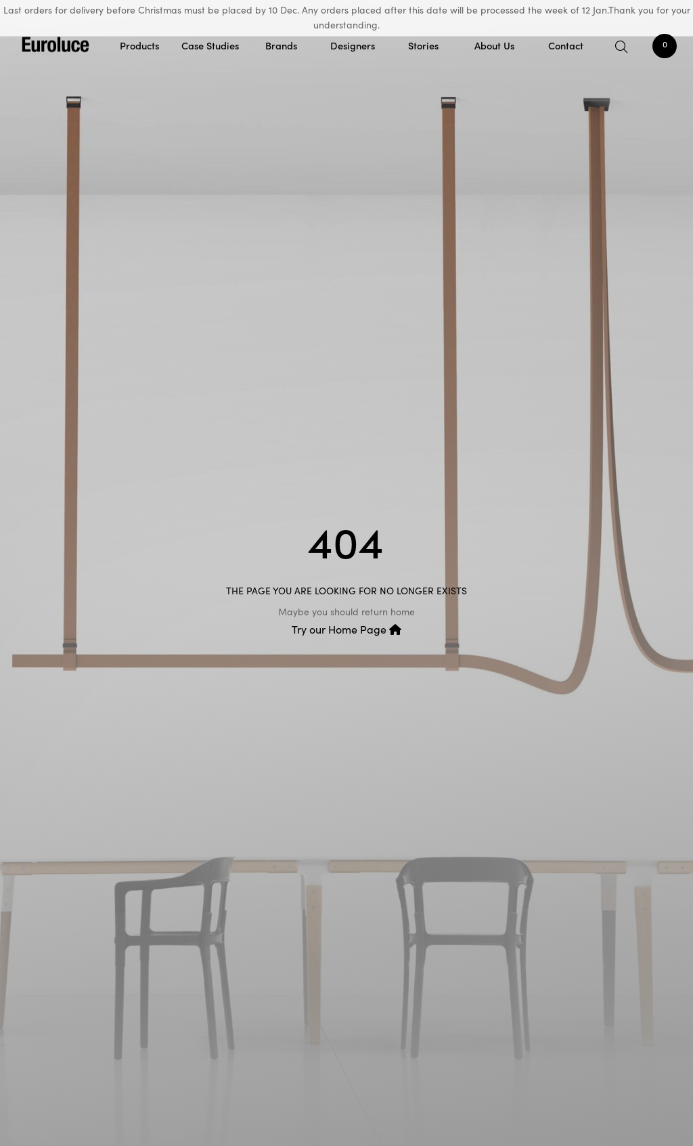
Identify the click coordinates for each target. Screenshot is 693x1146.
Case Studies (210, 45)
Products (139, 45)
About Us (494, 45)
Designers (352, 45)
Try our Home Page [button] (346, 629)
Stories (423, 45)
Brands (281, 45)
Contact (565, 45)
